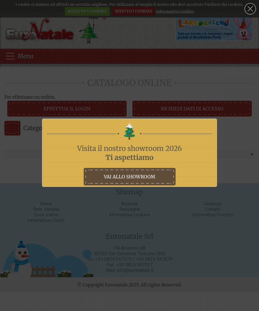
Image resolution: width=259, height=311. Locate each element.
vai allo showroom (129, 177)
